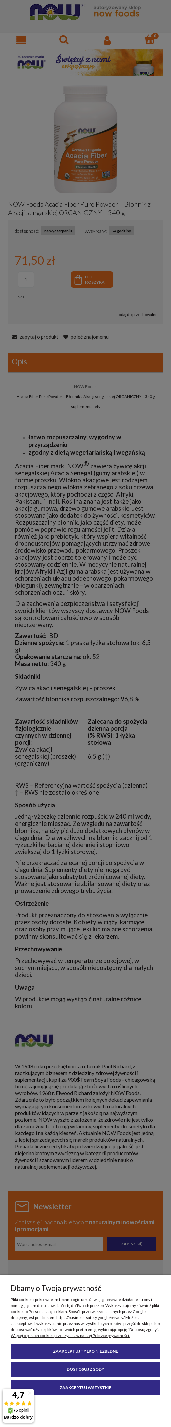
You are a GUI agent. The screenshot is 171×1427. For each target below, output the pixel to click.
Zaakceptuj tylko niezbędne (85, 1351)
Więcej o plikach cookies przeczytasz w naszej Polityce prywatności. (70, 1335)
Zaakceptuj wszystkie (85, 1387)
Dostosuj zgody (85, 1369)
